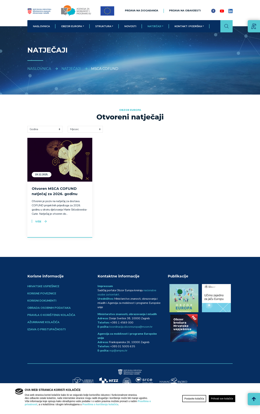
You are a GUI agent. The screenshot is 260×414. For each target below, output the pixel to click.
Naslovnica (41, 26)
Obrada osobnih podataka (49, 308)
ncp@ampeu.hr (118, 351)
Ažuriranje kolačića (43, 322)
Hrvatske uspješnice (43, 286)
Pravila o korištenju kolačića (51, 315)
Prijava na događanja (141, 10)
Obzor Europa (71, 26)
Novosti (130, 26)
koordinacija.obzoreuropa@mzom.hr (130, 327)
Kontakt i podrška (188, 26)
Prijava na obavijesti (185, 10)
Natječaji (154, 26)
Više (38, 221)
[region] (130, 398)
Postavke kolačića (194, 398)
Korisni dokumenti (41, 301)
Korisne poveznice (41, 293)
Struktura (103, 26)
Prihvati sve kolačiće (222, 398)
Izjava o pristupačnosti (46, 329)
